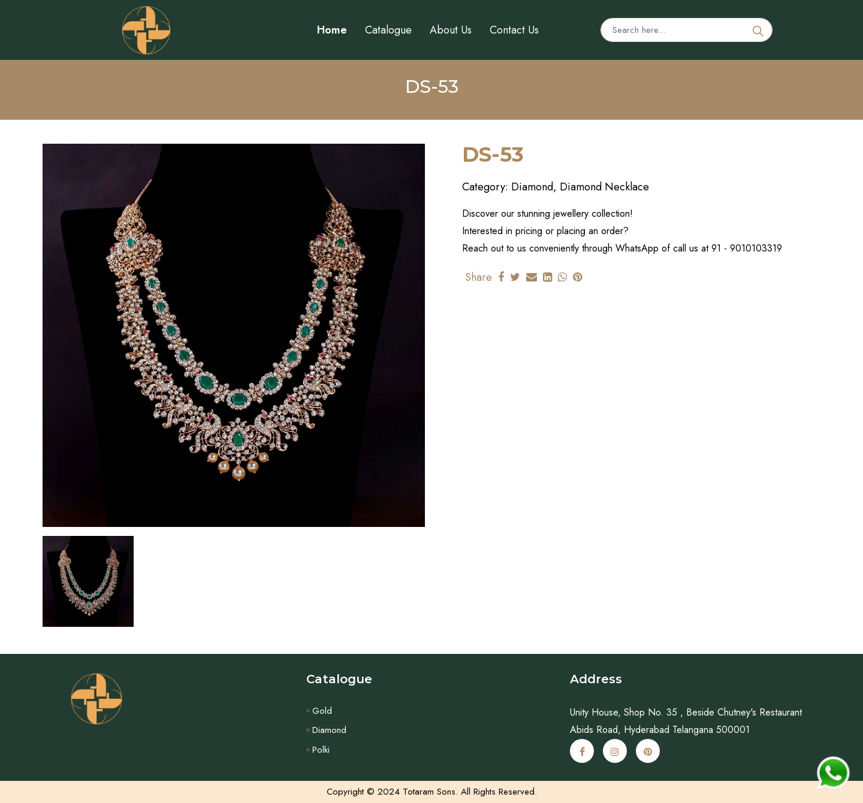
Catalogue (388, 30)
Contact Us (514, 30)
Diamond (329, 730)
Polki (321, 749)
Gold (322, 710)
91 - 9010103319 (746, 248)
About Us (451, 30)
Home (332, 30)
